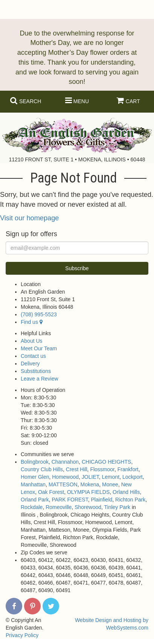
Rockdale (32, 507)
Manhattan (33, 484)
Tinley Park (117, 507)
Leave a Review (39, 379)
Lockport (132, 477)
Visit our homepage (29, 218)
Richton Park (130, 500)
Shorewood (88, 507)
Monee (110, 484)
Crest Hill (76, 469)
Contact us (33, 356)
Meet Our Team (39, 348)
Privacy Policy (22, 635)
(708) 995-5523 (39, 314)
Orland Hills (126, 492)
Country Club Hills (42, 469)
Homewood (65, 477)
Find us (32, 322)
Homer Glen (35, 477)
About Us (32, 341)
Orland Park (35, 500)
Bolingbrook (35, 462)
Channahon (65, 462)
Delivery (30, 364)
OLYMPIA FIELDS (88, 492)
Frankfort (128, 469)
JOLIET (90, 477)
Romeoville (59, 507)
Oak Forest (51, 492)
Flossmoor (102, 469)
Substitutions (36, 371)
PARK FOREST (70, 500)
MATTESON (63, 484)
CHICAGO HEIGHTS (106, 462)
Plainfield (101, 500)
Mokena (89, 484)
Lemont (111, 477)
